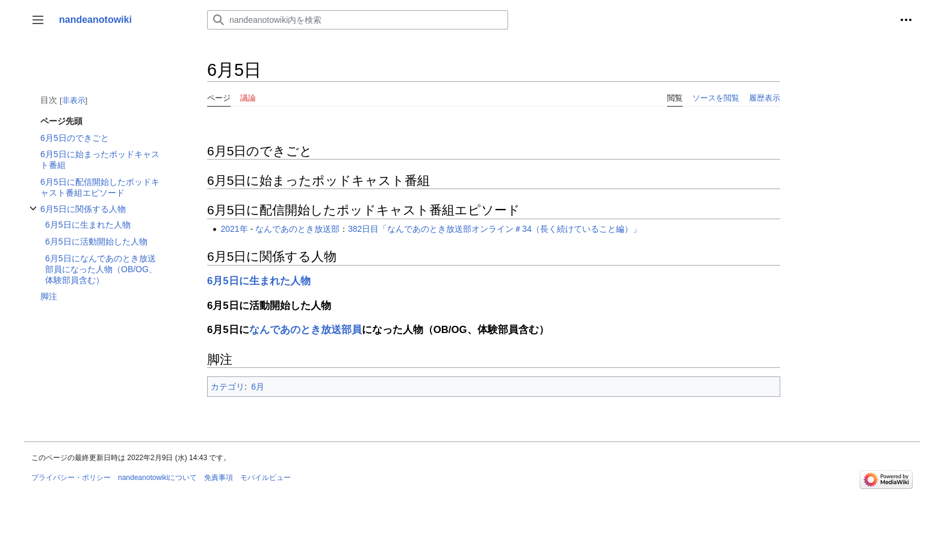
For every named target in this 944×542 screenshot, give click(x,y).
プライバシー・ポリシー (71, 477)
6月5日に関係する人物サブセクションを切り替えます (33, 214)
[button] (38, 20)
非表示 (73, 100)
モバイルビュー (265, 477)
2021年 (233, 229)
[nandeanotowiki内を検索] (357, 20)
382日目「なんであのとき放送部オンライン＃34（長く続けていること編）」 (494, 229)
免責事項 (218, 477)
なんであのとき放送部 (297, 229)
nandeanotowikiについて (157, 477)
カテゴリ (227, 386)
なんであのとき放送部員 (305, 329)
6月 (257, 386)
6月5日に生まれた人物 (259, 281)
